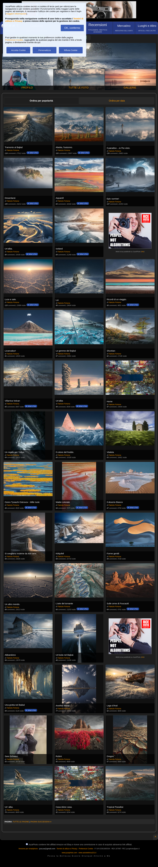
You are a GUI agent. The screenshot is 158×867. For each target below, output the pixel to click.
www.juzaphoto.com (69, 853)
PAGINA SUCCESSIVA (41, 822)
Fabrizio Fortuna (13, 150)
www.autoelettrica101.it (87, 853)
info (142, 251)
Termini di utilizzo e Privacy (67, 849)
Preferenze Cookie (14, 40)
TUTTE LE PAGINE (21, 822)
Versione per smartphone (28, 849)
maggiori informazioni (16, 13)
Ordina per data (117, 101)
